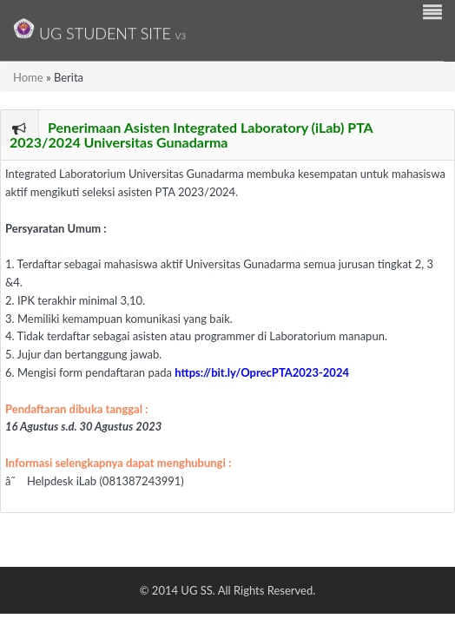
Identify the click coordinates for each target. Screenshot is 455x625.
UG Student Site (99, 29)
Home (28, 77)
